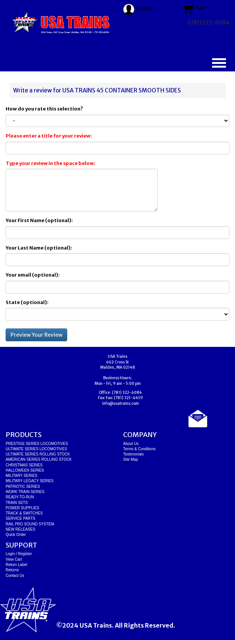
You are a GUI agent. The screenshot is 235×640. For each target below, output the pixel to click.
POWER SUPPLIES (22, 508)
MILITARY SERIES (21, 476)
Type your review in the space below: (50, 163)
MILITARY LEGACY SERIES (30, 481)
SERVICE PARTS (20, 518)
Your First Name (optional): (39, 220)
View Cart (14, 559)
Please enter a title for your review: (49, 136)
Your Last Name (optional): (39, 248)
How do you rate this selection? (45, 109)
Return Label (16, 565)
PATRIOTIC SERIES (23, 486)
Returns (12, 570)
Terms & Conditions (139, 449)
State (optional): (27, 302)
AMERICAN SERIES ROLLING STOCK (39, 459)
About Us (131, 444)
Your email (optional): (33, 275)
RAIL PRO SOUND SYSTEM (30, 524)
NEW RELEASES (20, 529)
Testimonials (133, 454)
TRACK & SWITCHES (24, 513)
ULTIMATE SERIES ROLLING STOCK (38, 454)
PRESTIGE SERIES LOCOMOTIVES (37, 444)
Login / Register (19, 554)
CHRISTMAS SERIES (24, 465)
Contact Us (15, 575)
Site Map (130, 459)
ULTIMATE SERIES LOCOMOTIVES (36, 449)
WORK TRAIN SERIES (25, 492)
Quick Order (16, 535)
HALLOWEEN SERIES (25, 470)
